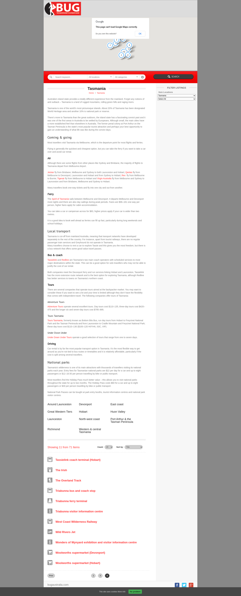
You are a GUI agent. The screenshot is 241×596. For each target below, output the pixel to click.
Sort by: (119, 447)
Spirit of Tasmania (60, 199)
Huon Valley (118, 411)
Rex (124, 175)
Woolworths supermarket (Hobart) (77, 563)
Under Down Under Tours (59, 337)
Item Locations (166, 92)
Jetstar (50, 172)
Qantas (128, 172)
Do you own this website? (106, 34)
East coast (117, 404)
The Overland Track (68, 480)
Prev (51, 576)
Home (91, 93)
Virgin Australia (104, 178)
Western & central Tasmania (90, 431)
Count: (100, 447)
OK (140, 33)
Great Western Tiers (59, 411)
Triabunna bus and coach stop (75, 490)
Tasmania (101, 93)
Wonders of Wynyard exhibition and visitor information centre (96, 542)
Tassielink (52, 260)
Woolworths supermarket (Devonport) (80, 552)
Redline (65, 260)
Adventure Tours (55, 306)
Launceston (54, 419)
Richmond (53, 429)
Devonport (85, 404)
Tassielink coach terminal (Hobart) (78, 459)
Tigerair (61, 178)
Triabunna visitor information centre (79, 511)
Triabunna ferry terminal (71, 501)
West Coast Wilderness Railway (76, 521)
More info (121, 592)
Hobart (83, 411)
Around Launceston (59, 404)
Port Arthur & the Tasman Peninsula (122, 420)
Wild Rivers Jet (65, 532)
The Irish (61, 470)
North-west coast (89, 419)
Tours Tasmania (55, 320)
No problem (135, 591)
